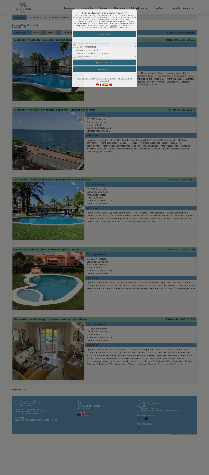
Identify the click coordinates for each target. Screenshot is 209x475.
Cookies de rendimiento (88, 50)
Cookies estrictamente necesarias (93, 43)
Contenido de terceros (87, 56)
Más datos (104, 80)
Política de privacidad (106, 78)
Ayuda (113, 25)
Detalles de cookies (86, 78)
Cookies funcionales (86, 46)
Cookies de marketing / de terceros (93, 53)
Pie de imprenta (125, 78)
